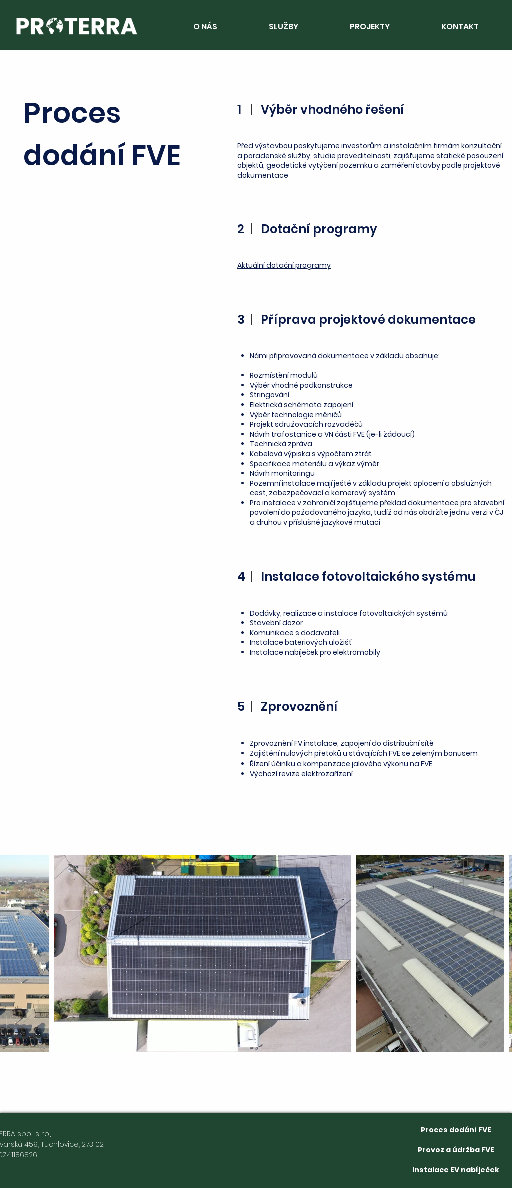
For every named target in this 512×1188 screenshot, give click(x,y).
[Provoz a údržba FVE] (456, 1150)
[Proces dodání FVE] (456, 1130)
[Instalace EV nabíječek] (455, 1170)
